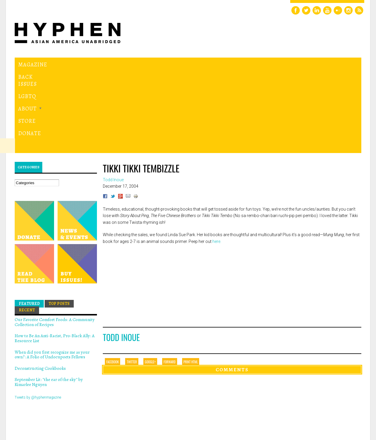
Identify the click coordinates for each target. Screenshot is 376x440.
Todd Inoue (121, 257)
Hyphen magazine (42, 411)
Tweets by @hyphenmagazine (38, 316)
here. (216, 160)
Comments (232, 288)
